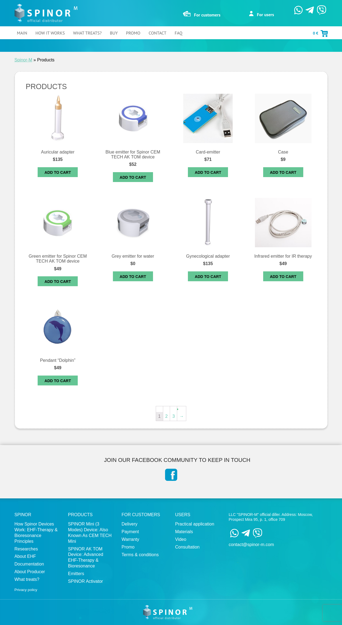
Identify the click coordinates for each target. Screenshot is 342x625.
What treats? (87, 33)
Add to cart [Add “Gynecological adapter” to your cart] (208, 276)
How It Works (50, 33)
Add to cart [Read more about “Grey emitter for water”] (133, 276)
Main (22, 33)
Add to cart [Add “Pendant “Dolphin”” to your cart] (58, 381)
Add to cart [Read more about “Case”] (283, 172)
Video (181, 539)
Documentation (29, 564)
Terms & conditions (140, 554)
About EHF (25, 556)
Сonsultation (187, 547)
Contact (157, 33)
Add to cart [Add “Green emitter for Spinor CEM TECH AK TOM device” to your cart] (58, 281)
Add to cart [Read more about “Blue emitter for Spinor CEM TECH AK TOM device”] (133, 177)
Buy (114, 33)
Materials (184, 531)
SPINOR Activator (85, 581)
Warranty (130, 539)
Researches (26, 549)
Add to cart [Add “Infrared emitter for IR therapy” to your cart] (283, 276)
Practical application (194, 524)
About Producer (30, 571)
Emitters (76, 573)
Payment (130, 531)
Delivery (130, 524)
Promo (133, 33)
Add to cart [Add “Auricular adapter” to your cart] (58, 172)
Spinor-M (23, 60)
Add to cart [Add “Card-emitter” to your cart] (208, 172)
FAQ (178, 33)
